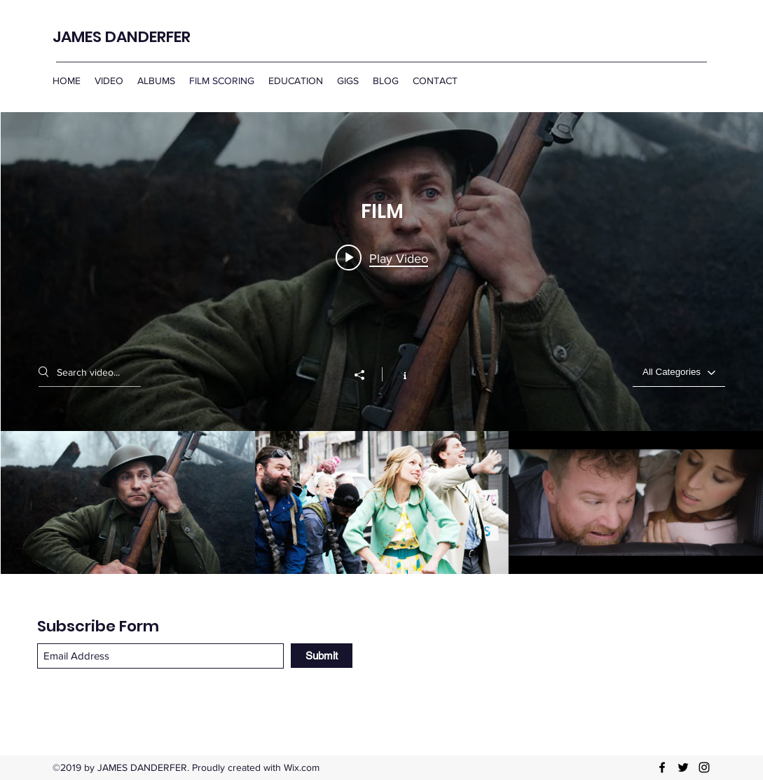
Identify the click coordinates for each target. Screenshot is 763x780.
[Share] (366, 375)
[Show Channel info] (397, 374)
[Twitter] (683, 767)
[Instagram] (704, 767)
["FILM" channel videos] (382, 502)
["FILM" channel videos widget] (382, 343)
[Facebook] (662, 767)
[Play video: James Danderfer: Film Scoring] (382, 258)
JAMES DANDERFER (122, 37)
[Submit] (321, 655)
